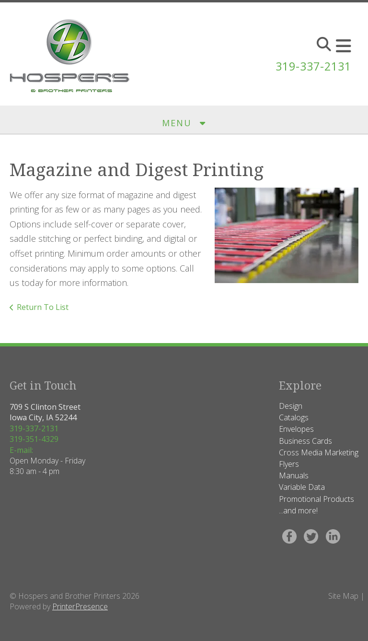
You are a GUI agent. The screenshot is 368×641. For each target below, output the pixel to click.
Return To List (43, 307)
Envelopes (296, 429)
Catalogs (294, 417)
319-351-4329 (34, 439)
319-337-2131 (311, 66)
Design (290, 406)
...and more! (298, 510)
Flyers (289, 464)
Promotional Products (316, 499)
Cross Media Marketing (318, 452)
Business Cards (305, 441)
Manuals (294, 475)
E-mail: (21, 450)
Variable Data (302, 487)
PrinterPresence (80, 606)
